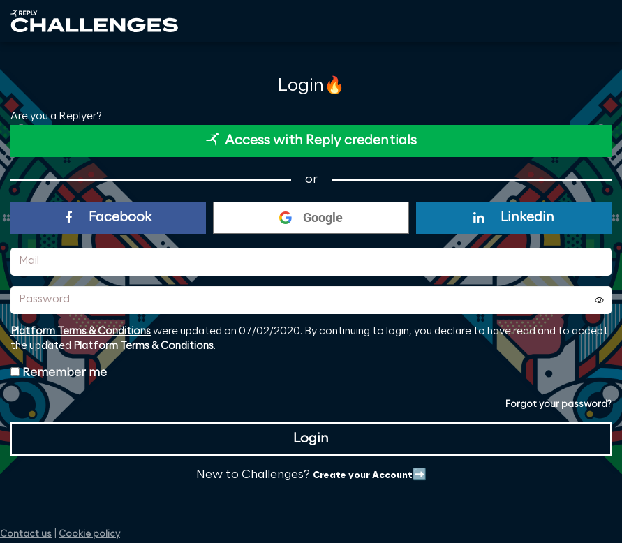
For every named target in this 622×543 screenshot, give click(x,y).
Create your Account (363, 475)
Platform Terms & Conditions (80, 331)
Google (311, 217)
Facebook (108, 218)
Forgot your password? (558, 404)
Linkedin (513, 218)
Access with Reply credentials (311, 140)
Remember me (64, 372)
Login (311, 439)
